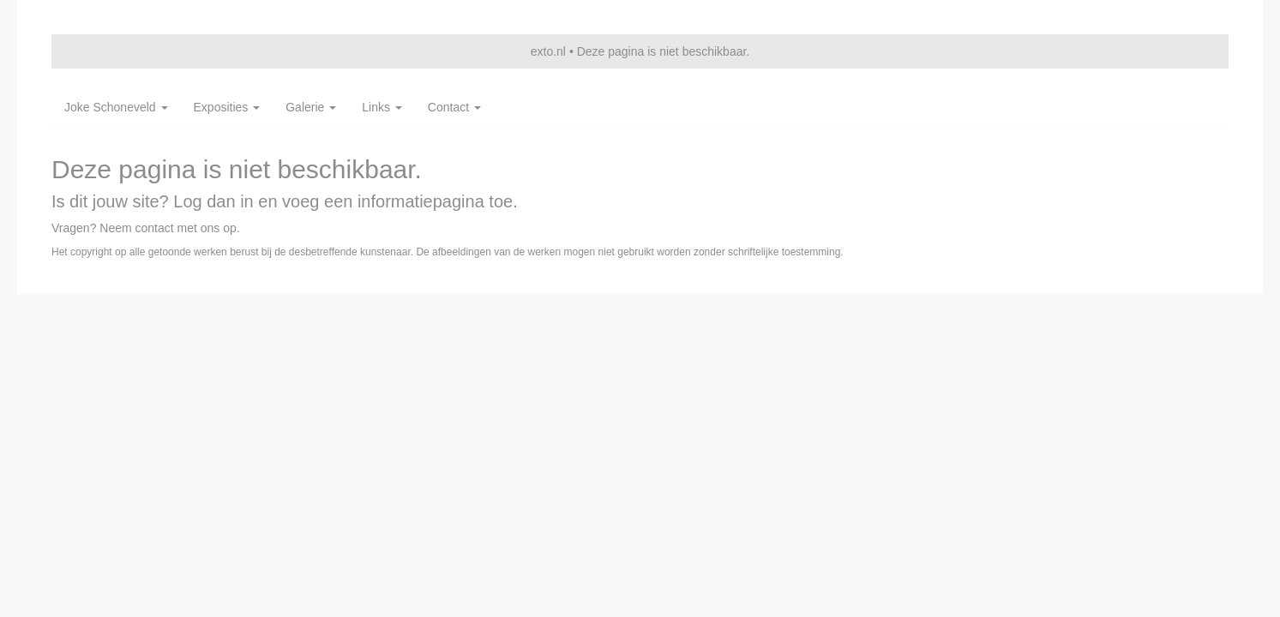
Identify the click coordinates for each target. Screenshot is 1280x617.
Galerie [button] (310, 107)
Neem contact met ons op (168, 228)
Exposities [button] (227, 107)
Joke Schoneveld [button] (116, 107)
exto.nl (548, 51)
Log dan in (213, 201)
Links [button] (382, 107)
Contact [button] (454, 107)
